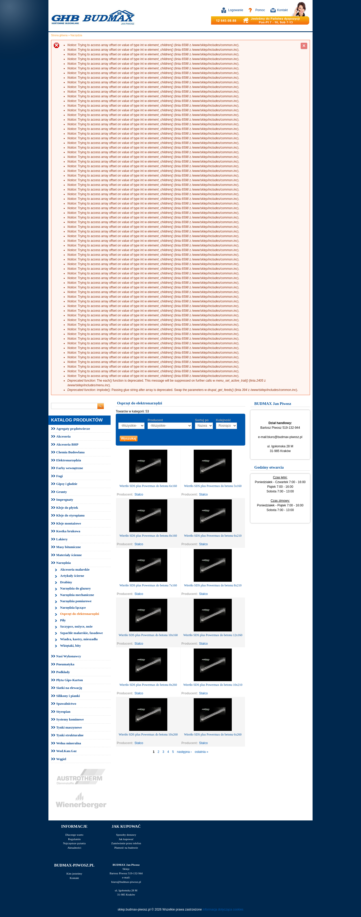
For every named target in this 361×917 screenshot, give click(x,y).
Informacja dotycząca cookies (223, 909)
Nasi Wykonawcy (68, 656)
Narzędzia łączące (73, 607)
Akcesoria (63, 436)
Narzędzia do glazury (75, 588)
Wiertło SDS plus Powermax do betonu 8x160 (148, 535)
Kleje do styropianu (70, 515)
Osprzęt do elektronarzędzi (79, 614)
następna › (184, 752)
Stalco (138, 494)
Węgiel (61, 759)
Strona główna (59, 35)
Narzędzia (76, 35)
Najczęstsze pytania (74, 843)
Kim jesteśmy (74, 873)
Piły (63, 620)
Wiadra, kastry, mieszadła (79, 639)
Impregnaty (64, 499)
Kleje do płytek (67, 508)
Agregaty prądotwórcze (73, 429)
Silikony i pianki (68, 696)
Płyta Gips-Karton (69, 680)
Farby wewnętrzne (69, 468)
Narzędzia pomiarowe (75, 601)
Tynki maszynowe (69, 727)
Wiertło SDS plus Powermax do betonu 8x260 (148, 685)
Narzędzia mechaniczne (77, 595)
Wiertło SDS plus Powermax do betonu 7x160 (148, 585)
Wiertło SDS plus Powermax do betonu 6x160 (148, 486)
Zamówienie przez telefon (126, 843)
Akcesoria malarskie (75, 569)
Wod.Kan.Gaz (66, 751)
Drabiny (66, 582)
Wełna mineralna (68, 743)
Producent (155, 420)
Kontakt (282, 10)
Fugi (59, 476)
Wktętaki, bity (70, 645)
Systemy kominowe (70, 719)
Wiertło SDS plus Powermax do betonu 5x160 (213, 486)
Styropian (63, 712)
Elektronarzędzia (68, 460)
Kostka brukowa (68, 531)
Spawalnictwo (66, 703)
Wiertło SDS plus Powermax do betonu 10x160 (148, 635)
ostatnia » (201, 752)
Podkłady (63, 672)
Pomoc (260, 10)
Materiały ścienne (69, 555)
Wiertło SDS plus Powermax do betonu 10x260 (148, 734)
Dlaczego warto (74, 834)
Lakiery (62, 539)
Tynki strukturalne (70, 735)
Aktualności (74, 847)
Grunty (61, 492)
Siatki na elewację (69, 688)
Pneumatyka (65, 664)
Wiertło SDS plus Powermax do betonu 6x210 (213, 535)
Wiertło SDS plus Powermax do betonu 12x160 (212, 635)
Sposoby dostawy (126, 834)
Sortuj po (202, 420)
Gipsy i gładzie (66, 484)
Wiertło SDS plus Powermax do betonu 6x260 (213, 734)
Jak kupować (126, 839)
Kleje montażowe (68, 523)
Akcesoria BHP (67, 444)
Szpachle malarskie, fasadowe (81, 633)
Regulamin (74, 839)
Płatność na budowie (126, 847)
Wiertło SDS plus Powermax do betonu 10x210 (212, 685)
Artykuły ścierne (72, 576)
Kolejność (223, 420)
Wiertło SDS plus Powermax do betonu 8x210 (213, 585)
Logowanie (235, 10)
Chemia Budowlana (70, 452)
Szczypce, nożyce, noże (76, 626)
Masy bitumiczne (68, 547)
